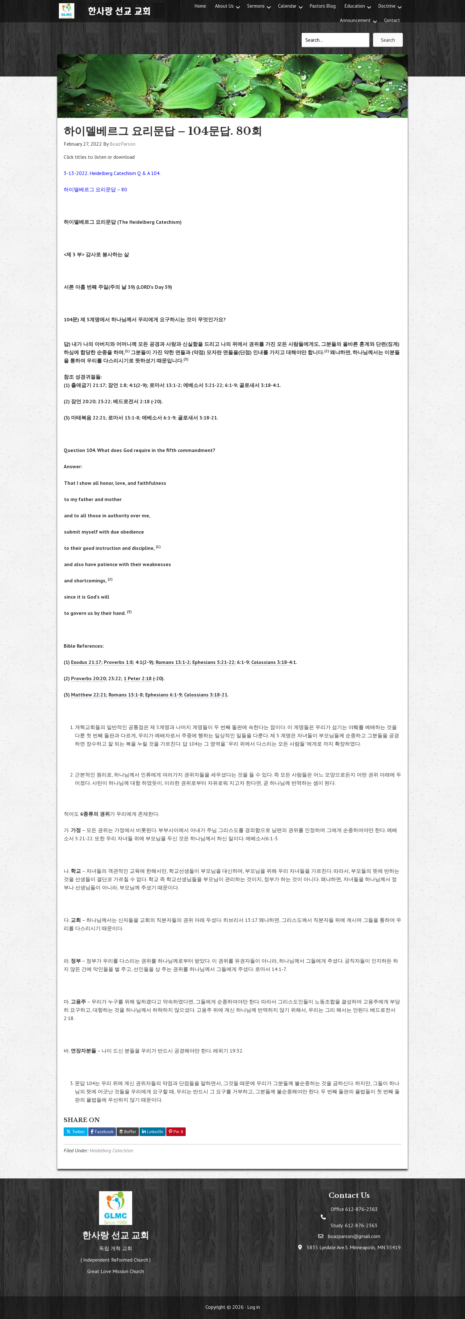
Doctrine (387, 6)
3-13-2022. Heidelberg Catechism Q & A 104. (112, 173)
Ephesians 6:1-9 (163, 694)
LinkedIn (152, 1131)
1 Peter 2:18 (138, 678)
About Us (224, 6)
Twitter (75, 1131)
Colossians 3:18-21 (205, 694)
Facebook (102, 1131)
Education (355, 6)
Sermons (256, 6)
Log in (253, 1307)
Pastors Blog (323, 6)
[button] (238, 7)
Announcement (355, 20)
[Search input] (335, 39)
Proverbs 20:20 (88, 678)
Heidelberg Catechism (111, 1150)
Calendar (287, 6)
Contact (392, 20)
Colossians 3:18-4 (271, 662)
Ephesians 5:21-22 (213, 662)
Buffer (127, 1131)
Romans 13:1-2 (173, 662)
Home (200, 6)
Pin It (176, 1131)
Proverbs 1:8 (118, 662)
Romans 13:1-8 (126, 694)
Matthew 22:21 (88, 694)
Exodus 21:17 (86, 662)
